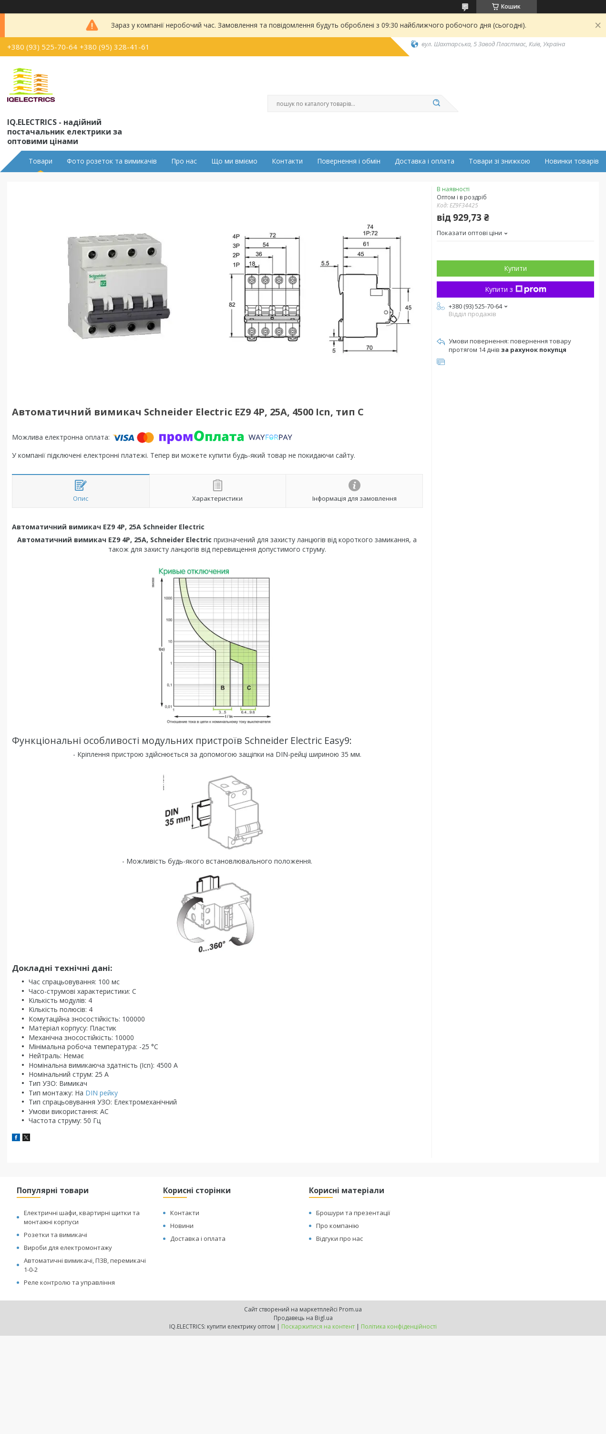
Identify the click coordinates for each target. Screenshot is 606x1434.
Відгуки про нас (339, 1238)
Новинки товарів (571, 161)
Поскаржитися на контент (318, 1326)
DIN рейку (101, 1092)
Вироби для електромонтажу (68, 1247)
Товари (40, 161)
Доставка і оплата (424, 161)
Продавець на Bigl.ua (303, 1318)
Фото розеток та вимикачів (112, 161)
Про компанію (337, 1225)
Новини (182, 1225)
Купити (515, 268)
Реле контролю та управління (69, 1282)
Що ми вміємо (234, 161)
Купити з (515, 289)
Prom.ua (350, 1309)
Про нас (184, 161)
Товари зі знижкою (499, 161)
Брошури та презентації (353, 1212)
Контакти (287, 161)
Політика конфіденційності (399, 1326)
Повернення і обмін (348, 161)
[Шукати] (436, 103)
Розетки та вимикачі (55, 1234)
